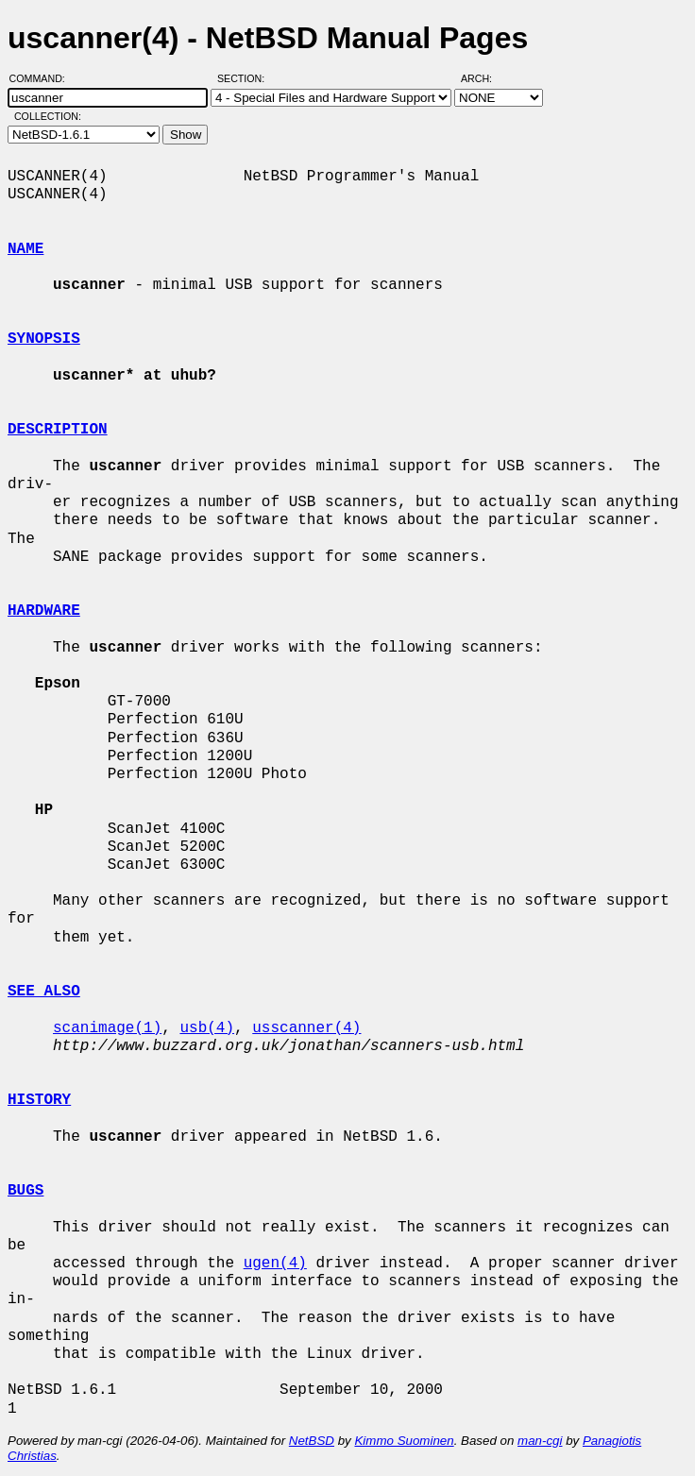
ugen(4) (275, 1263)
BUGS (25, 1190)
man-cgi (539, 1441)
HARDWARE (44, 611)
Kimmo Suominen (403, 1441)
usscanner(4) (306, 1028)
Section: (245, 78)
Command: (42, 78)
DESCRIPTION (58, 429)
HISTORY (39, 1100)
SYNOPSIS (44, 339)
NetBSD (311, 1441)
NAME (25, 249)
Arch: (485, 78)
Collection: (47, 116)
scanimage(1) (107, 1028)
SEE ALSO (44, 991)
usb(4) (206, 1028)
